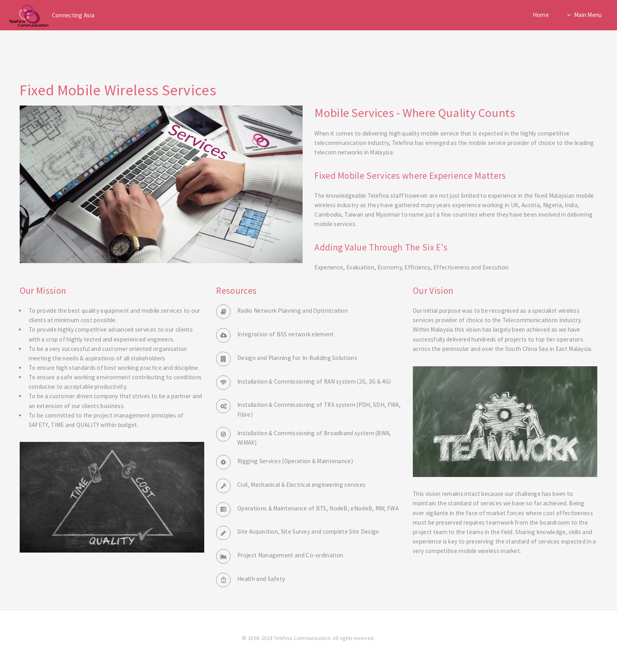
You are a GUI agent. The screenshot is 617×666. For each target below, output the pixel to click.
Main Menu (588, 15)
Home (541, 15)
